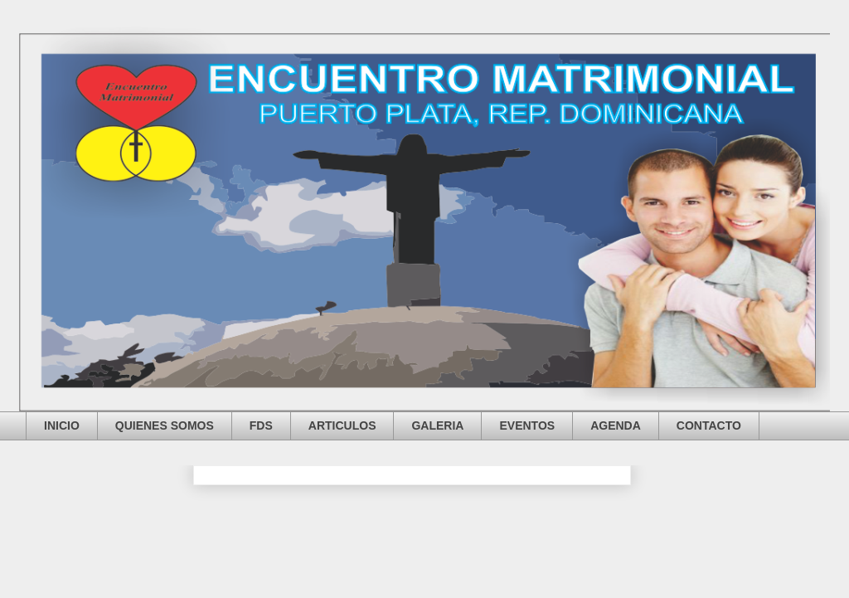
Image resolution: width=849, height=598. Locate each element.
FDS (261, 425)
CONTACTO (709, 425)
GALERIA (437, 425)
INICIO (62, 425)
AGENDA (615, 425)
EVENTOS (527, 425)
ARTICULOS (342, 425)
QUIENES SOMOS (164, 425)
